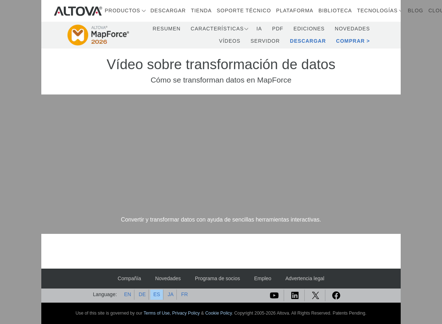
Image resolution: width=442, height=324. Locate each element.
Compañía (129, 278)
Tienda (201, 10)
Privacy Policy (186, 313)
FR (184, 294)
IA (259, 28)
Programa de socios (217, 278)
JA (171, 294)
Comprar (350, 41)
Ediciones (309, 28)
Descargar (168, 10)
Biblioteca (335, 10)
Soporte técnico (244, 10)
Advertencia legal (304, 278)
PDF (277, 28)
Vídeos (230, 41)
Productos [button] (122, 10)
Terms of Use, (157, 313)
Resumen (166, 28)
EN (127, 294)
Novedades (352, 28)
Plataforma (294, 10)
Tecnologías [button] (377, 10)
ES (156, 294)
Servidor (265, 41)
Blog (416, 10)
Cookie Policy (218, 313)
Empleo (262, 278)
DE (142, 294)
